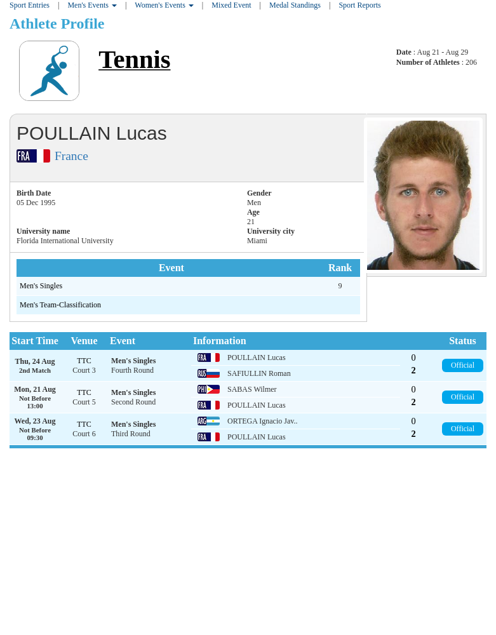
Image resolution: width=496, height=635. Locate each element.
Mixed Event (231, 5)
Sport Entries (30, 5)
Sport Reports (359, 5)
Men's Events (92, 5)
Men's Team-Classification (60, 304)
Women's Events (164, 5)
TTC (84, 360)
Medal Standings (295, 5)
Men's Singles (41, 285)
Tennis (134, 59)
